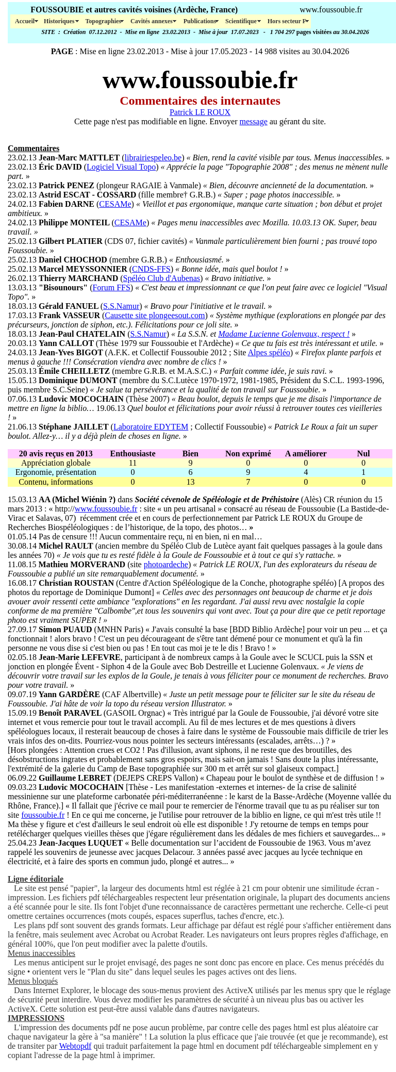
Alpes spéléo (269, 352)
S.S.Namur (121, 306)
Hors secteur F (287, 21)
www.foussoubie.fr (106, 508)
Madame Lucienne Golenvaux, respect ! (284, 333)
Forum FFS (111, 287)
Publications (200, 21)
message (254, 121)
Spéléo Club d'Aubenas (162, 278)
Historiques (60, 21)
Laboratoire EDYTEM (150, 426)
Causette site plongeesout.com (155, 315)
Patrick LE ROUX (200, 112)
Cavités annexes (152, 21)
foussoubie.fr (42, 815)
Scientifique (241, 21)
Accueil (25, 21)
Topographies (103, 21)
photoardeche (166, 564)
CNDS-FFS (151, 269)
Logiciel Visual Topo (121, 166)
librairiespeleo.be (153, 157)
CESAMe (115, 204)
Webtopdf (75, 1046)
